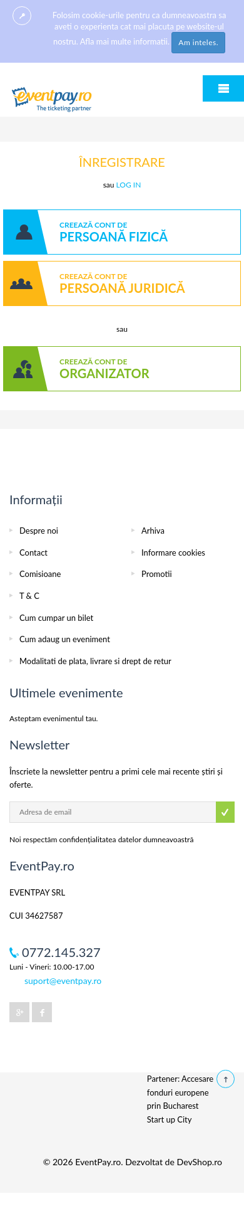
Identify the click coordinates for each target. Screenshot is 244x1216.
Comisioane (40, 574)
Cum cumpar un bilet (56, 618)
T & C (29, 596)
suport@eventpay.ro (62, 980)
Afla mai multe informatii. (125, 41)
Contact (33, 552)
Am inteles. (198, 42)
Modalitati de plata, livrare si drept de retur (95, 661)
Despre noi (38, 531)
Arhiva (153, 531)
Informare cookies (173, 552)
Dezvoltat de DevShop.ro (173, 1161)
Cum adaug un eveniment (64, 639)
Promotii (156, 574)
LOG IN (128, 184)
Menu (223, 88)
